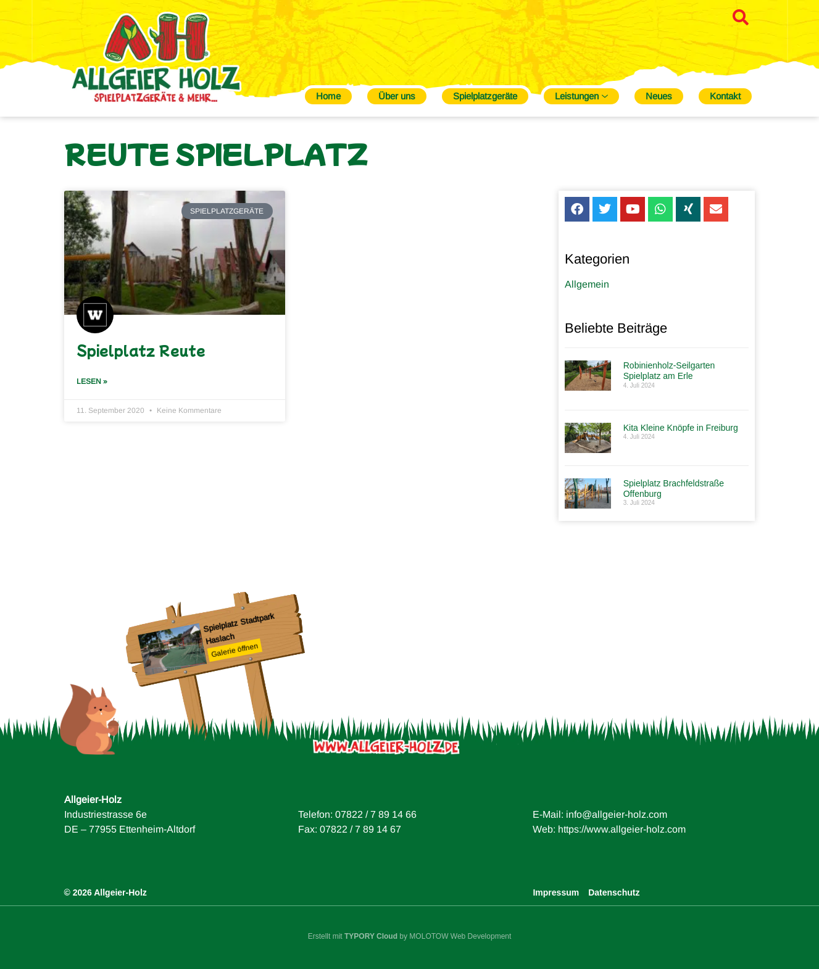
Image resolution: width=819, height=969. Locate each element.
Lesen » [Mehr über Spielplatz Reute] (92, 381)
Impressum (556, 892)
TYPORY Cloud (370, 936)
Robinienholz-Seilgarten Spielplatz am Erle (669, 376)
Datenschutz (613, 892)
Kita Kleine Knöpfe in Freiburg (680, 433)
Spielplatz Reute (141, 350)
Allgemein (587, 290)
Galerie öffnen (234, 650)
